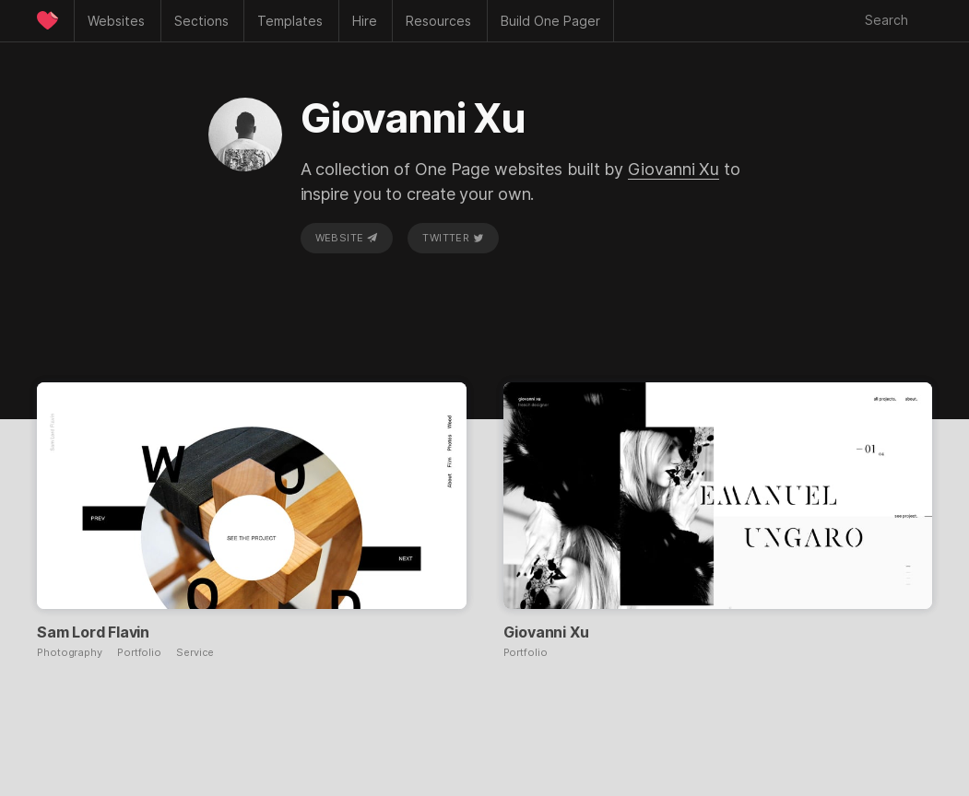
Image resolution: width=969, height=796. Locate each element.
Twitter (452, 237)
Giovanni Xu (673, 169)
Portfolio (139, 653)
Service (195, 653)
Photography (69, 653)
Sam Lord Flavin (93, 632)
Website (346, 237)
